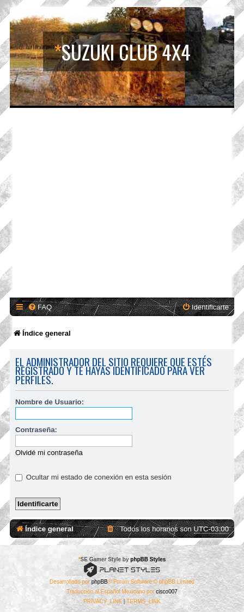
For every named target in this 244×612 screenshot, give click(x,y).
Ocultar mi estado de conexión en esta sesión (93, 477)
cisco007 (166, 592)
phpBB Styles (148, 559)
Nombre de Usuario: (49, 402)
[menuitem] (40, 307)
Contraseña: (36, 430)
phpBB (99, 582)
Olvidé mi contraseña (49, 453)
